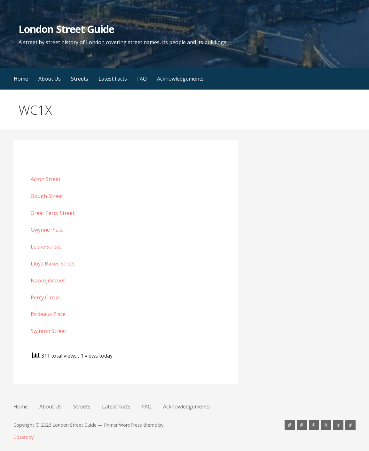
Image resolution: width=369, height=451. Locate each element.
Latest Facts (112, 78)
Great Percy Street (53, 213)
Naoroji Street (48, 280)
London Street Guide (66, 29)
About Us (49, 78)
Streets (79, 78)
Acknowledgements (180, 78)
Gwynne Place (47, 229)
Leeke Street (46, 246)
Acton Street (45, 179)
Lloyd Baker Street (53, 263)
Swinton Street (48, 331)
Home (21, 78)
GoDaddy (23, 437)
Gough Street (47, 196)
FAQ (142, 78)
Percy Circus (45, 297)
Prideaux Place (48, 314)
